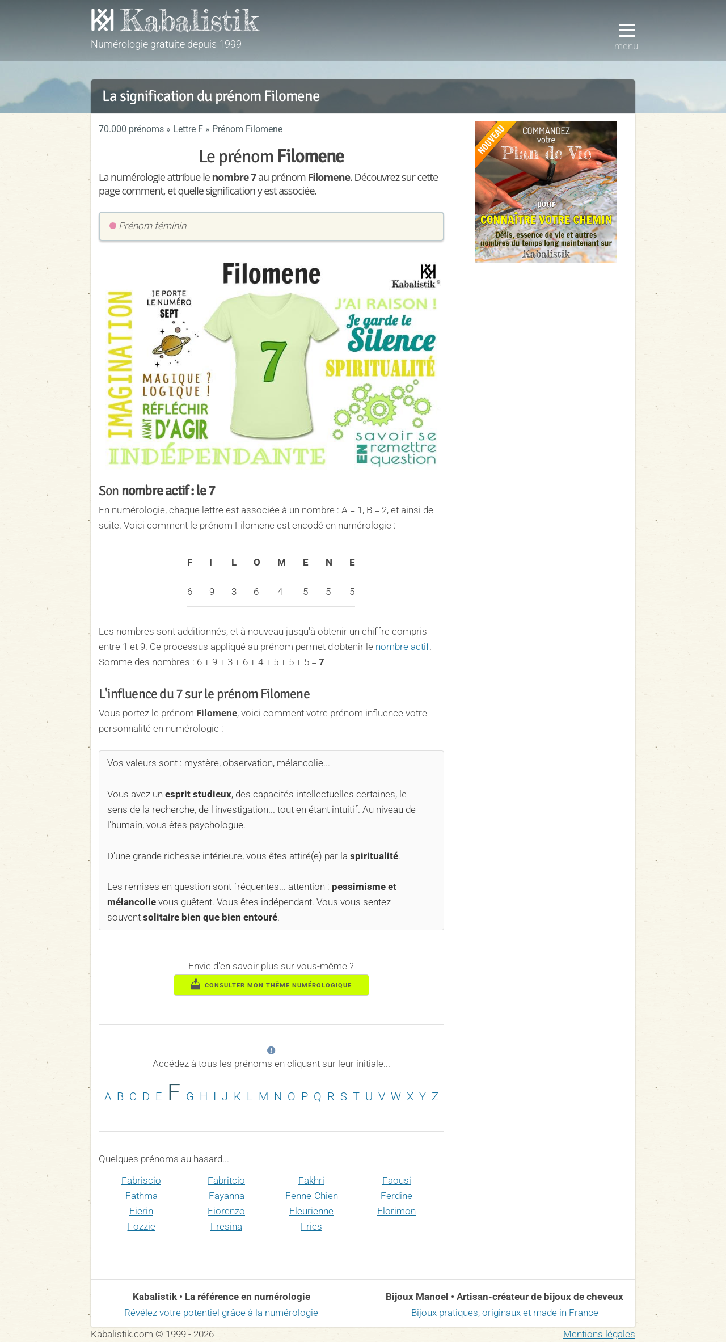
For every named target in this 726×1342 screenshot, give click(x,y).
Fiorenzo (226, 1211)
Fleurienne (311, 1211)
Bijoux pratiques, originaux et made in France (504, 1312)
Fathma (141, 1195)
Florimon (396, 1211)
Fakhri (311, 1180)
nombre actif (402, 646)
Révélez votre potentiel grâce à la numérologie (221, 1312)
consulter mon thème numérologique (271, 984)
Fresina (226, 1226)
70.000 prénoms (131, 129)
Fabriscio (141, 1180)
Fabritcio (226, 1180)
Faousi (396, 1180)
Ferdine (396, 1195)
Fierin (141, 1211)
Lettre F (188, 129)
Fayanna (226, 1195)
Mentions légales (599, 1334)
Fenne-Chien (311, 1195)
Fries (311, 1226)
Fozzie (141, 1226)
